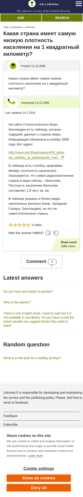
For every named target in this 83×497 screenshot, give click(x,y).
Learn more (35, 455)
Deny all (39, 488)
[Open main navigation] (79, 4)
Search (62, 18)
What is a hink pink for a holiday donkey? (32, 358)
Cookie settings (38, 468)
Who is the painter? (17, 302)
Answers (30, 27)
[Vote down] (56, 233)
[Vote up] (48, 232)
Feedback (10, 416)
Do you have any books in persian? (28, 291)
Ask (20, 18)
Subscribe (10, 424)
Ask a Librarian (12, 27)
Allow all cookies (38, 478)
